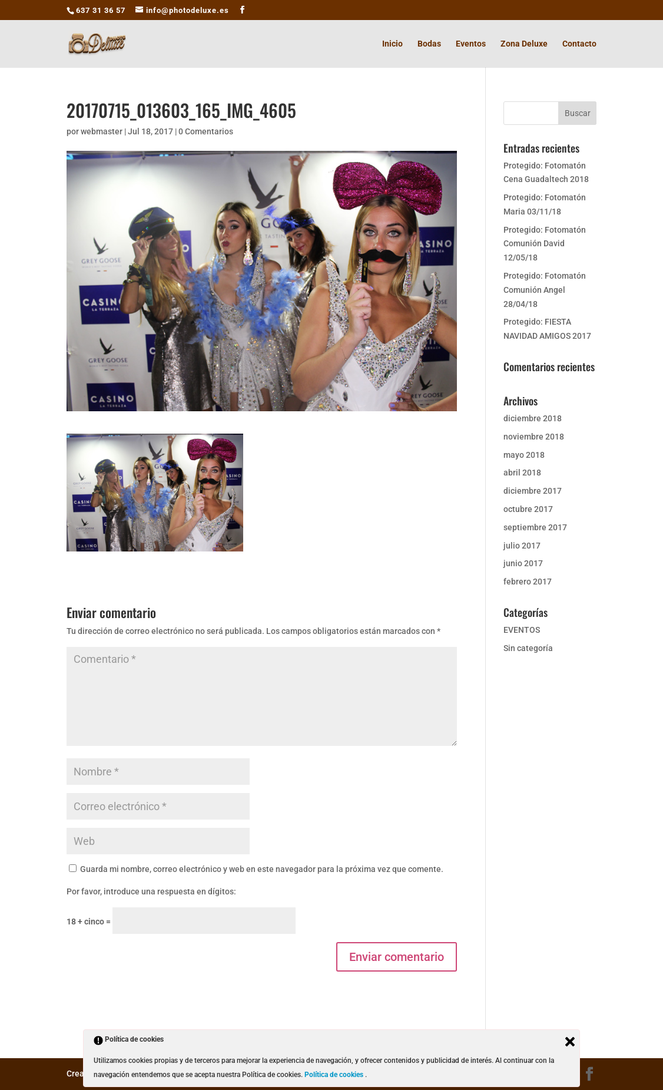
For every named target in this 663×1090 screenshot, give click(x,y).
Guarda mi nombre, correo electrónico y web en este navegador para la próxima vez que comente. (261, 869)
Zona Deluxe (524, 43)
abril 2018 (522, 472)
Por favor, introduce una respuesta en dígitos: (151, 891)
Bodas (429, 43)
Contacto (579, 43)
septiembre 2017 (535, 527)
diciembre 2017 (532, 491)
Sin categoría (528, 648)
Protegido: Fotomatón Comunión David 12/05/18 (544, 244)
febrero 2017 (527, 581)
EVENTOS (521, 630)
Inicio (392, 43)
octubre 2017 (528, 509)
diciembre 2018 (532, 418)
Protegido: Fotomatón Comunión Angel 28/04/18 (544, 290)
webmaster (101, 131)
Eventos (471, 43)
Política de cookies (334, 1075)
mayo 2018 (524, 455)
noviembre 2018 (533, 436)
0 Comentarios (205, 131)
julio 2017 (522, 545)
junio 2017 (523, 563)
